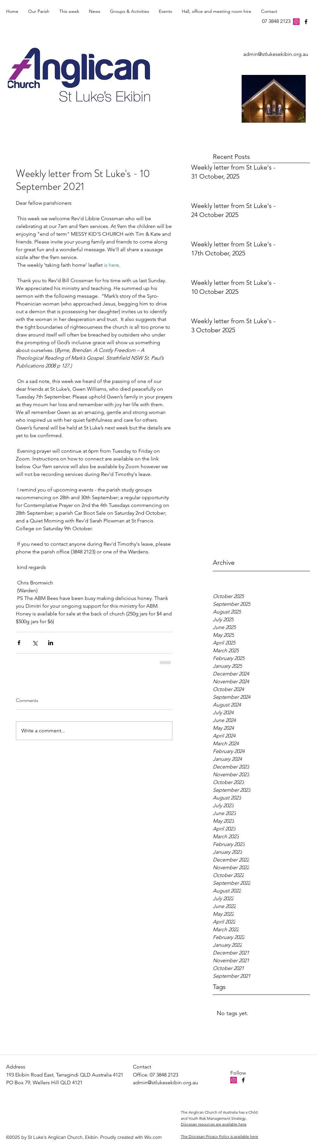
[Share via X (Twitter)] (35, 643)
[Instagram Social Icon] (296, 21)
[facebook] (306, 21)
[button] (69, 11)
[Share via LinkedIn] (51, 643)
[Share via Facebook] (19, 643)
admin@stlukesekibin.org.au (275, 54)
